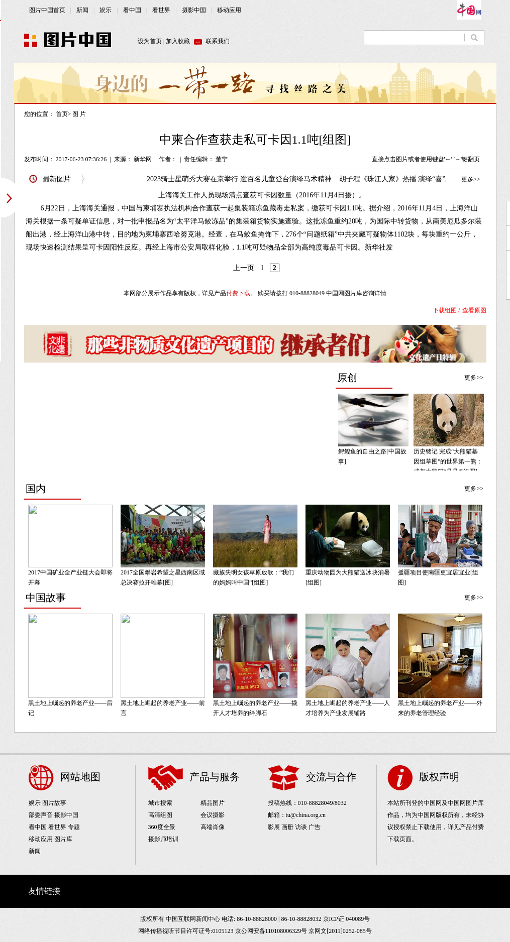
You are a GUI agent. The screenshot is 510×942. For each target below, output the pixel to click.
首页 (62, 113)
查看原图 (474, 310)
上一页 (243, 268)
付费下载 (238, 293)
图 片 (79, 113)
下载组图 (445, 310)
